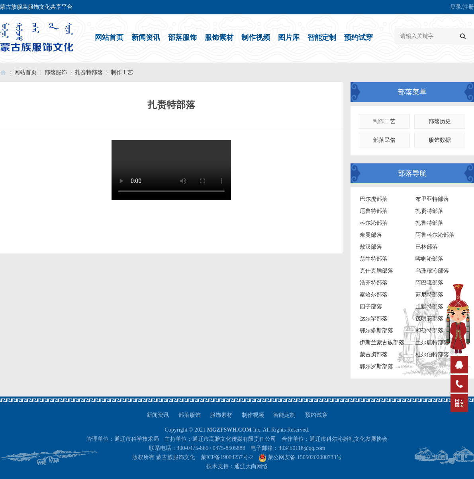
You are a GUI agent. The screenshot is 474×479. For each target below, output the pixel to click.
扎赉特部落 (89, 72)
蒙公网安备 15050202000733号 (305, 457)
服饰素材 (219, 37)
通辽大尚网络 (251, 466)
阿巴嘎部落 (429, 283)
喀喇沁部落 (429, 259)
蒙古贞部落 (374, 354)
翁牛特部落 (374, 259)
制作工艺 (384, 121)
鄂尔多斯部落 (376, 331)
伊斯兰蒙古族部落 (382, 343)
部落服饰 (182, 37)
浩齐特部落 (374, 283)
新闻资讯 (145, 37)
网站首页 (109, 37)
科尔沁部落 (374, 223)
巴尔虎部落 (374, 199)
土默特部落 (429, 307)
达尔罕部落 (374, 319)
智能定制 (322, 37)
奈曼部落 (371, 235)
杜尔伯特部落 (432, 354)
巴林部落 (426, 247)
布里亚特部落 (432, 199)
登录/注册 (462, 7)
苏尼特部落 (429, 295)
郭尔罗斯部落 (376, 366)
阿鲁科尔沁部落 (434, 235)
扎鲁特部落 (429, 223)
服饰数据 (440, 140)
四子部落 (371, 307)
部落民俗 (384, 140)
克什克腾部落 (376, 271)
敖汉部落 (371, 247)
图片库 (289, 37)
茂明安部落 (429, 319)
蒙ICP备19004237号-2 (227, 457)
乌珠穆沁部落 (432, 271)
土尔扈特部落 (432, 343)
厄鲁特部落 (374, 211)
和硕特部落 (429, 331)
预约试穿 (358, 37)
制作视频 (255, 37)
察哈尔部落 (374, 295)
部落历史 (440, 121)
